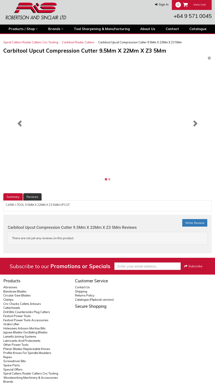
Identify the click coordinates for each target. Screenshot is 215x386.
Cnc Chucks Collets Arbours (22, 304)
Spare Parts (11, 365)
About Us (147, 29)
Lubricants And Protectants (21, 340)
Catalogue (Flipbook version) (94, 299)
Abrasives (10, 287)
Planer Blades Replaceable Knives (26, 349)
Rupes (7, 357)
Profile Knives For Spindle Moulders (27, 353)
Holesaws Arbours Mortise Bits (24, 328)
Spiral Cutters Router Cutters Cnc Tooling (30, 42)
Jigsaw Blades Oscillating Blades (25, 332)
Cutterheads (11, 308)
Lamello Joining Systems (19, 336)
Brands (55, 29)
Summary (13, 197)
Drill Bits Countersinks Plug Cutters (26, 312)
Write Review (194, 223)
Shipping (81, 291)
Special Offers (13, 369)
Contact (172, 29)
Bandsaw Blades (15, 291)
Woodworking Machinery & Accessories (30, 377)
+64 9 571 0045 (193, 16)
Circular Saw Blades (17, 295)
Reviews (32, 197)
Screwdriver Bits (14, 361)
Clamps (8, 299)
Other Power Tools (16, 344)
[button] (162, 4)
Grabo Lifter (11, 324)
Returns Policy (84, 295)
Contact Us (82, 287)
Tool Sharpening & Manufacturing (102, 29)
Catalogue (198, 29)
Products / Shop (23, 29)
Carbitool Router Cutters (78, 42)
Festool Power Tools (17, 316)
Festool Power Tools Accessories (25, 320)
